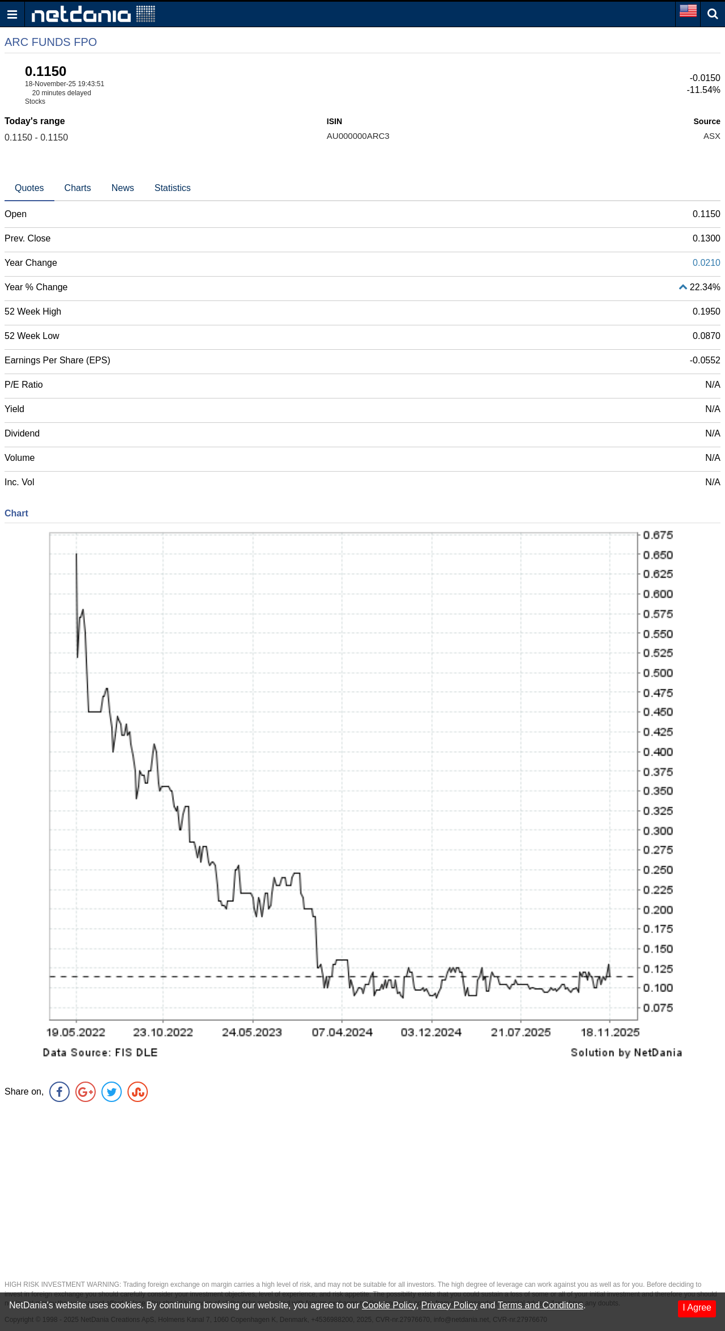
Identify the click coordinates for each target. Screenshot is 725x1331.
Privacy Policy (449, 1305)
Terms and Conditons (540, 1305)
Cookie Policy (389, 1305)
